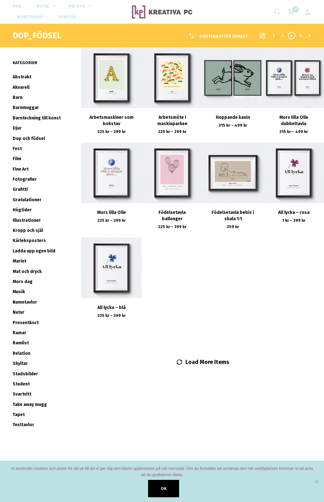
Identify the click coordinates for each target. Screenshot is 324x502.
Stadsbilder (25, 374)
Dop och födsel (29, 138)
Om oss (76, 6)
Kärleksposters (29, 240)
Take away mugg (30, 404)
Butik (43, 6)
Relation (21, 353)
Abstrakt (22, 77)
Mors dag (23, 281)
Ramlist (21, 343)
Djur (17, 128)
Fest (17, 148)
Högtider (22, 210)
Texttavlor (23, 424)
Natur (18, 312)
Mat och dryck (27, 271)
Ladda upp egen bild (34, 251)
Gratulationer (27, 200)
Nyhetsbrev (30, 17)
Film (17, 158)
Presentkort (26, 322)
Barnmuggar (26, 107)
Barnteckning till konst (37, 118)
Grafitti (20, 189)
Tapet (19, 414)
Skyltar (20, 363)
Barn (17, 97)
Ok (163, 488)
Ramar (19, 333)
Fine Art (20, 169)
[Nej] (316, 481)
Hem (17, 6)
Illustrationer (27, 220)
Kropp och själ (28, 230)
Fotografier (25, 179)
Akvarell (21, 87)
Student (21, 384)
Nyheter (67, 17)
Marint (19, 261)
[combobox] (223, 36)
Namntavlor (25, 302)
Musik (19, 291)
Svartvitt (22, 394)
